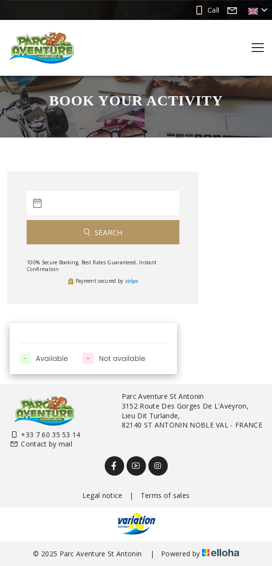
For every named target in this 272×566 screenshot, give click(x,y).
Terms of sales (165, 495)
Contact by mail (41, 443)
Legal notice (102, 495)
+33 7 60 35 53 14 (45, 434)
